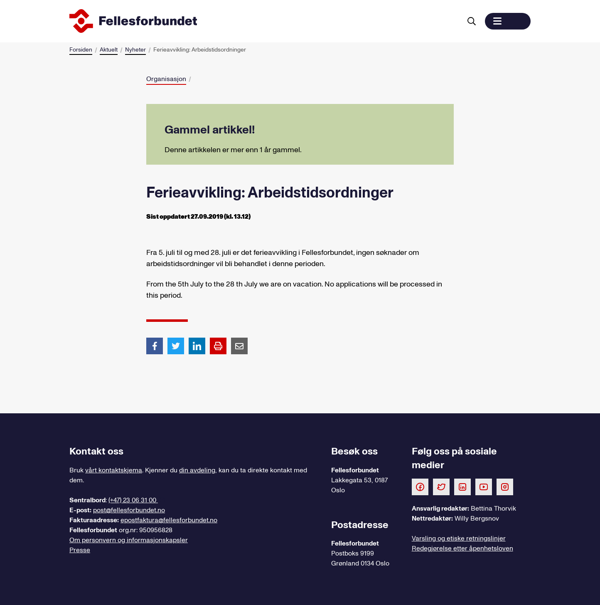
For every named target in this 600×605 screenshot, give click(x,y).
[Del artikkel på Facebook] (154, 345)
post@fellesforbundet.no (129, 510)
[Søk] (471, 21)
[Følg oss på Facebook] (420, 486)
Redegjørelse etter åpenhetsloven (462, 548)
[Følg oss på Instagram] (505, 486)
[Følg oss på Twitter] (441, 486)
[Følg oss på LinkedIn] (462, 486)
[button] (508, 21)
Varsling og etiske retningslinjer (459, 538)
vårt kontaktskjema (113, 470)
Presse (79, 550)
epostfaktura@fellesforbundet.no (168, 520)
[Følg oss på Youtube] (483, 486)
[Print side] (218, 346)
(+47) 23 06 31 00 (133, 500)
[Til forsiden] (263, 21)
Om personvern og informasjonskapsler (128, 540)
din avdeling (197, 470)
